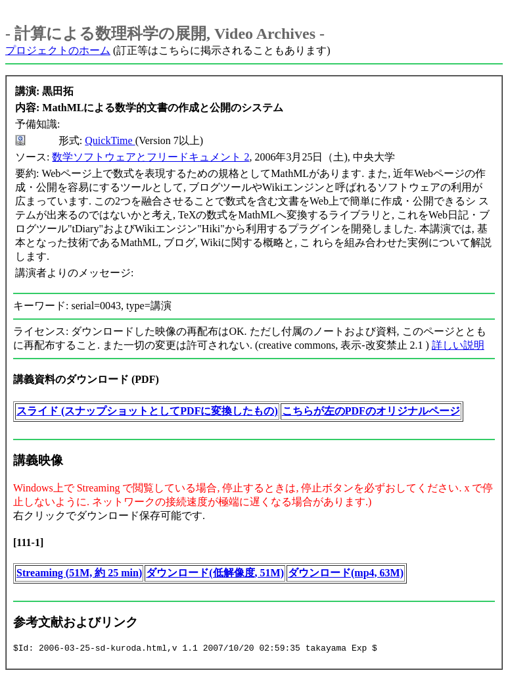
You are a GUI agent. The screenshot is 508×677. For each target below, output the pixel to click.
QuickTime (110, 140)
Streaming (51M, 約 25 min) (79, 572)
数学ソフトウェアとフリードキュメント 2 (150, 157)
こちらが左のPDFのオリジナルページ (371, 410)
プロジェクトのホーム (57, 50)
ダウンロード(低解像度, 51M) (215, 572)
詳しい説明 (458, 345)
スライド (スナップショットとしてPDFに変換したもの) (147, 410)
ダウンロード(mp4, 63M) (346, 572)
